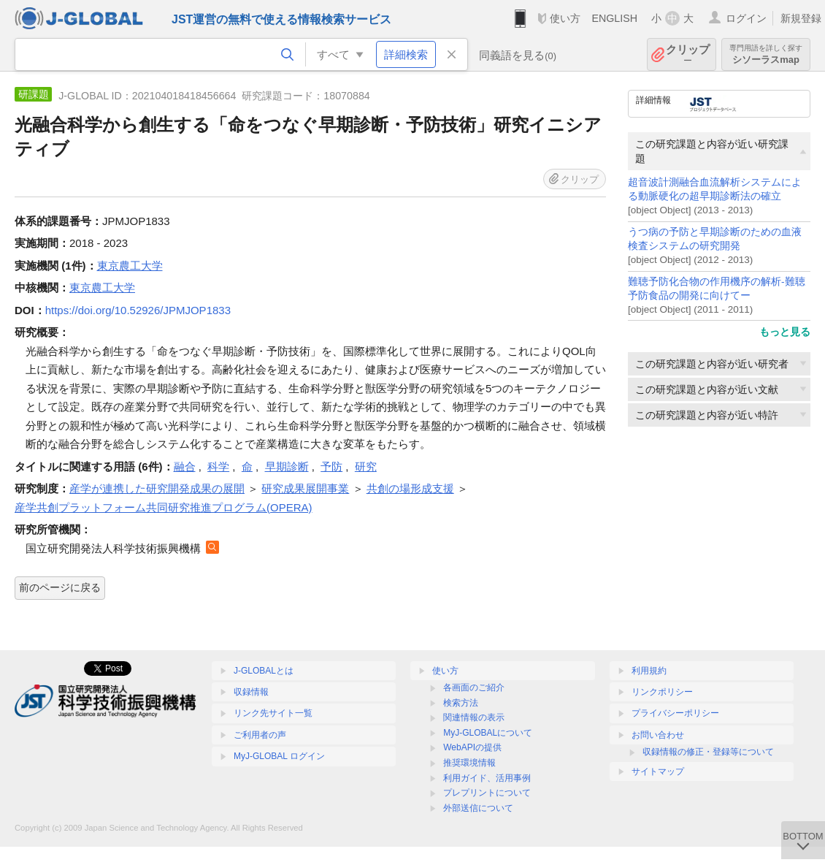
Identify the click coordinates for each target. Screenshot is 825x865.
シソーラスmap (765, 54)
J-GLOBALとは (263, 671)
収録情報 (251, 692)
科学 (218, 466)
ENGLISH (614, 18)
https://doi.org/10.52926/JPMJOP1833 (138, 310)
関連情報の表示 (473, 717)
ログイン (746, 18)
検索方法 (460, 703)
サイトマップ (658, 771)
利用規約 (649, 671)
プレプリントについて (487, 793)
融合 (185, 466)
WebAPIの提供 (472, 747)
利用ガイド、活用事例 (487, 778)
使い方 (565, 18)
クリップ (688, 54)
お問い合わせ (658, 735)
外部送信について (478, 808)
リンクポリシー (662, 692)
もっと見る (784, 332)
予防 (331, 466)
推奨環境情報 (469, 763)
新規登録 (800, 18)
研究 (366, 466)
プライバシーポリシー (675, 713)
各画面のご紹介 (473, 687)
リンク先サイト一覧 (273, 713)
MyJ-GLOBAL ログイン (279, 756)
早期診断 (287, 466)
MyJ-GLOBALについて (487, 733)
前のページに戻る (60, 587)
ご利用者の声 (260, 735)
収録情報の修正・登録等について (708, 752)
